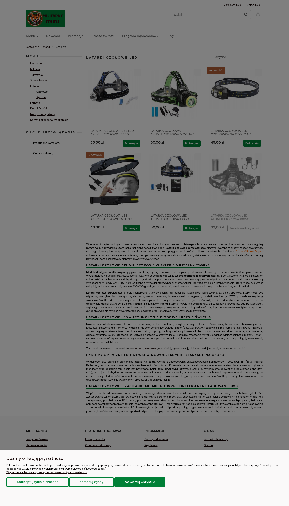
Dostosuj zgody (91, 482)
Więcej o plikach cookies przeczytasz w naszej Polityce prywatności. (46, 472)
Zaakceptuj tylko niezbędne (37, 482)
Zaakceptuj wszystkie (140, 482)
